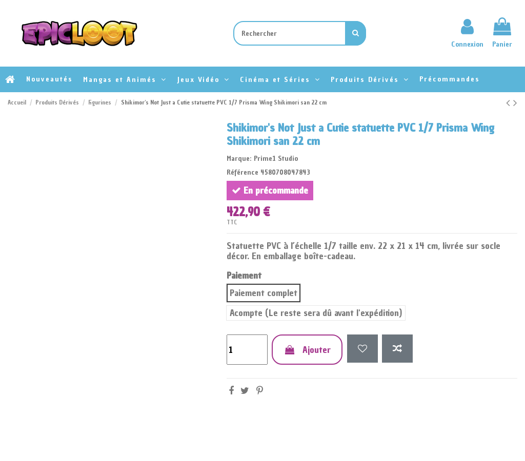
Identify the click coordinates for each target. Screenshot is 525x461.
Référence (242, 172)
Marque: (239, 158)
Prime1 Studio (276, 158)
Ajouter (307, 349)
